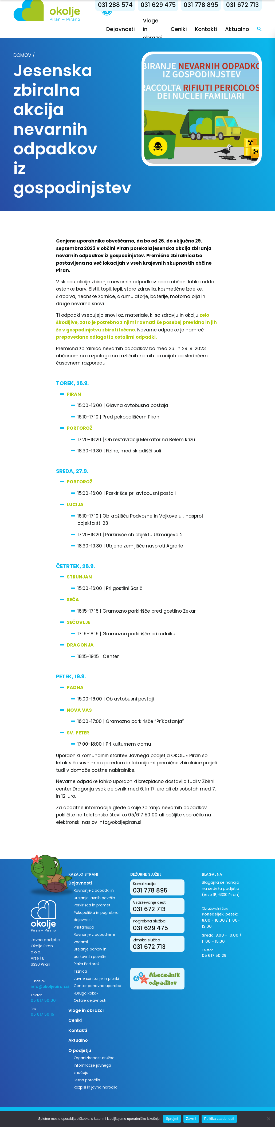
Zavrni (191, 1119)
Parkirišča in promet (92, 905)
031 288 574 (115, 5)
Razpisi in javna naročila (95, 1087)
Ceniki (179, 29)
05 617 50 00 (43, 1000)
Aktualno (237, 29)
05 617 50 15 (42, 1014)
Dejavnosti (120, 29)
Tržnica (80, 971)
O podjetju (79, 1050)
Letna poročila (87, 1080)
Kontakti (206, 29)
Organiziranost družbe (94, 1058)
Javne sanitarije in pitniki (96, 978)
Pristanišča (84, 927)
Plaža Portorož (86, 963)
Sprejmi (172, 1119)
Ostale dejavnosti (90, 1000)
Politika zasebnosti (219, 1119)
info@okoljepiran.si (45, 986)
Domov (22, 55)
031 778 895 (201, 5)
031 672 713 (242, 5)
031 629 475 (158, 5)
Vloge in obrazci (86, 1010)
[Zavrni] (268, 1118)
